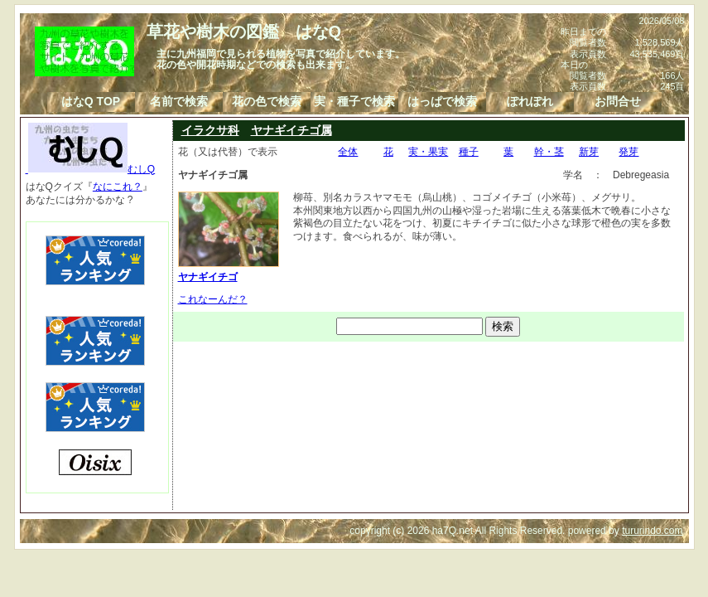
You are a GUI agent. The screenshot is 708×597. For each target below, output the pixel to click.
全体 (348, 152)
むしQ (91, 169)
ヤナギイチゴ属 (291, 130)
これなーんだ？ (213, 299)
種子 (469, 152)
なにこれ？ (117, 186)
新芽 (589, 152)
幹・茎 (549, 152)
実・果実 (428, 152)
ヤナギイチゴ (228, 270)
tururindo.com (652, 530)
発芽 (628, 152)
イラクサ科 (210, 130)
